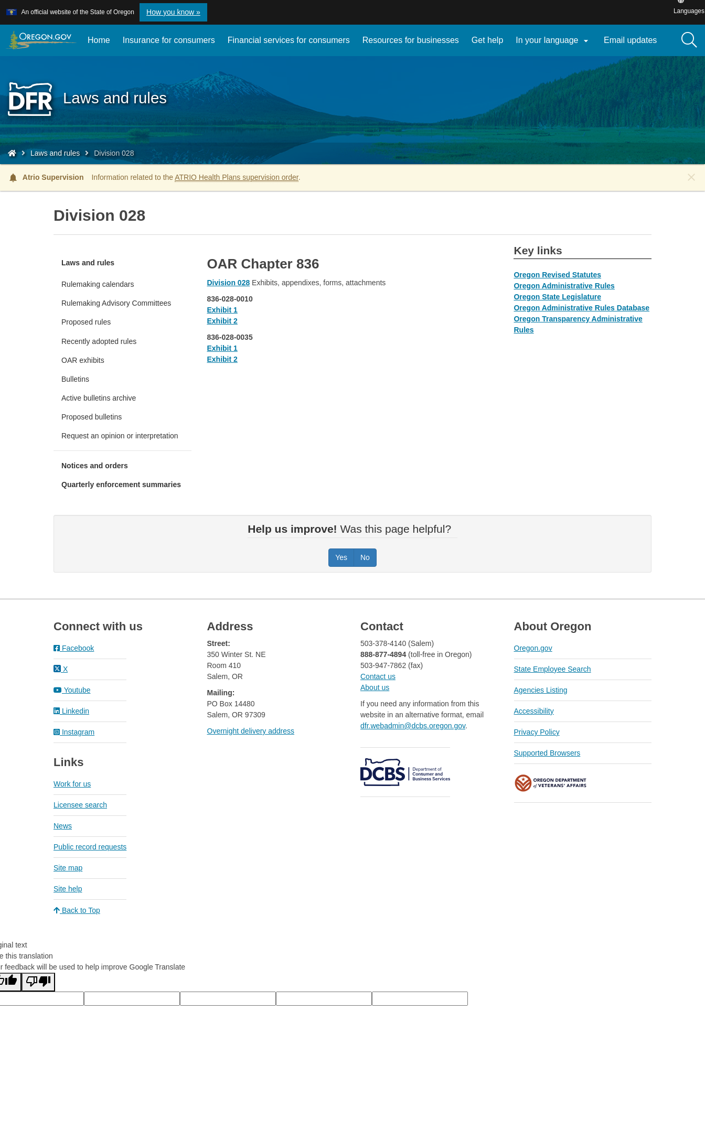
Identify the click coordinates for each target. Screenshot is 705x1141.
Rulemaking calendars (97, 284)
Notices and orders (94, 465)
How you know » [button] (173, 12)
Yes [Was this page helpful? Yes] (341, 557)
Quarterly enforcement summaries (121, 484)
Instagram (74, 732)
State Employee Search (552, 669)
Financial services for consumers (289, 40)
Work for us (72, 784)
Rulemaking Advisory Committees (116, 303)
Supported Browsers (547, 753)
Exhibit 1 (222, 310)
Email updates (633, 44)
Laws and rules (55, 153)
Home (99, 40)
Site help (68, 889)
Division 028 (228, 282)
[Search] (689, 40)
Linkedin (71, 711)
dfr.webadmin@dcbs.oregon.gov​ (412, 726)
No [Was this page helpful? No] (365, 557)
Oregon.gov (533, 648)
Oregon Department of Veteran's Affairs (551, 783)
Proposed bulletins (91, 417)
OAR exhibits (82, 360)
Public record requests (90, 847)
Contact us (378, 676)
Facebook (74, 648)
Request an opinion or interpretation (119, 436)
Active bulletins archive (98, 398)
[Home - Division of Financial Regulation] (12, 153)
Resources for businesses (410, 40)
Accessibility (534, 711)
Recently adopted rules (98, 341)
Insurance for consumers (169, 40)
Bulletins (75, 379)
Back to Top (77, 910)
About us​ (374, 687)
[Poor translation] (38, 982)
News (63, 826)
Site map (68, 868)
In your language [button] (553, 41)
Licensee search (80, 805)
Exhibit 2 (222, 321)
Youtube (72, 690)
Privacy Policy (537, 732)
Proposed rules (86, 322)
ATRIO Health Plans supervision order (236, 177)
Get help (487, 40)
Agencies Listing (541, 690)
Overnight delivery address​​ (251, 731)
